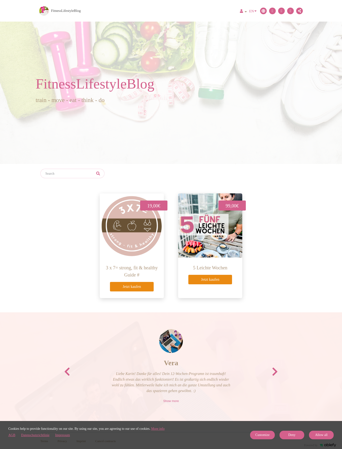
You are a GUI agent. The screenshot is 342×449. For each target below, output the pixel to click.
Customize (262, 435)
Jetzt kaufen (132, 287)
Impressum (62, 435)
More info (158, 428)
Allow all (321, 435)
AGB (11, 435)
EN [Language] (252, 11)
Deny (291, 435)
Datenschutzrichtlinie (35, 435)
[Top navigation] (243, 11)
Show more (171, 401)
